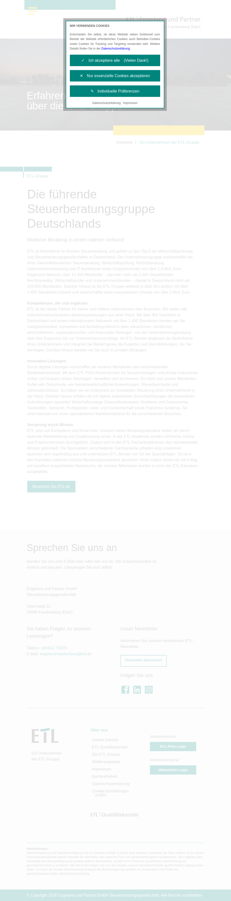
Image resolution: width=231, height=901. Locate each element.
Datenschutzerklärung (116, 48)
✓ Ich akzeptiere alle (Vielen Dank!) (114, 60)
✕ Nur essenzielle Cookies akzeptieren (115, 76)
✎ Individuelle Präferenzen (115, 91)
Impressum (130, 103)
